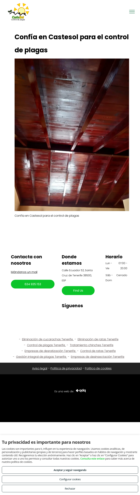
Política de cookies (98, 368)
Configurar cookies (70, 479)
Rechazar (70, 488)
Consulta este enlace (92, 458)
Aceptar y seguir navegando (70, 470)
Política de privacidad (66, 368)
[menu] (132, 11)
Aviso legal (39, 368)
